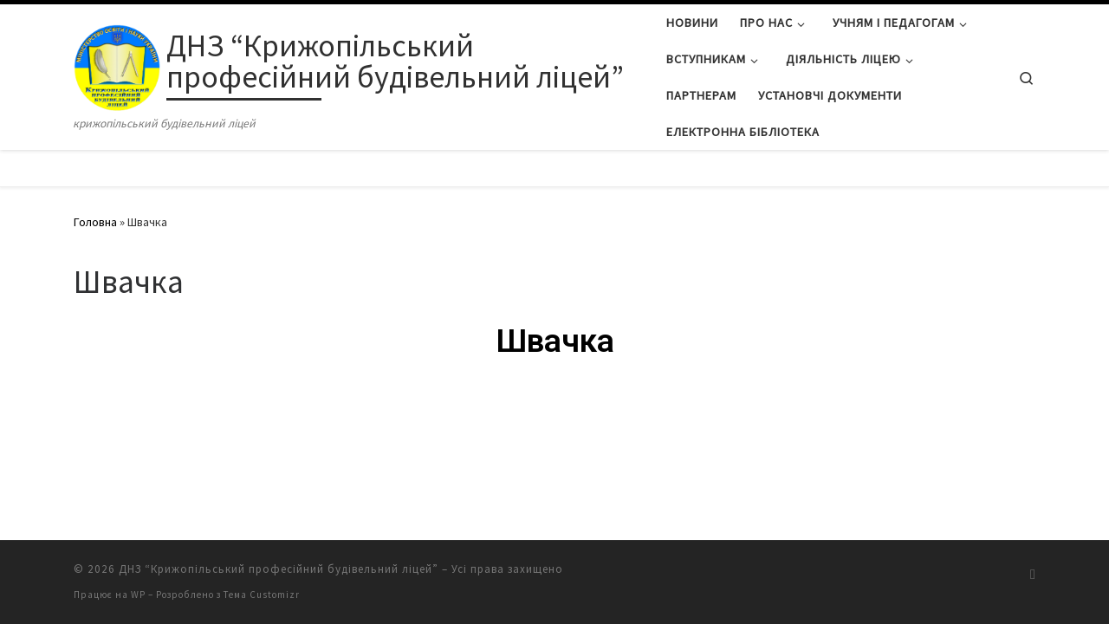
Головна (95, 222)
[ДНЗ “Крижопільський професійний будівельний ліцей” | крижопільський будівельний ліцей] (117, 63)
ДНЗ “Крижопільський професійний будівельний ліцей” (278, 569)
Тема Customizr (262, 594)
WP (138, 594)
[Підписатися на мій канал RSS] (1032, 574)
